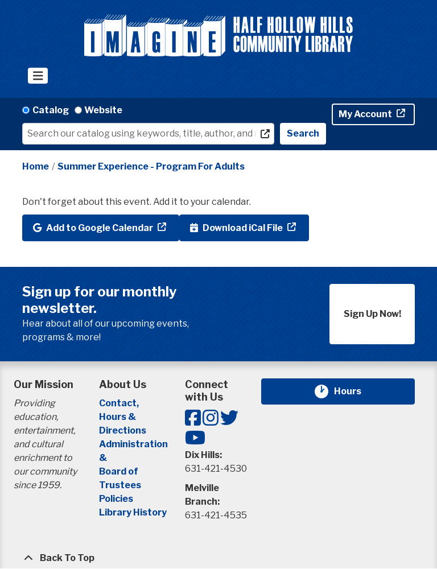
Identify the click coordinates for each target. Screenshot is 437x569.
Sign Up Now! (372, 313)
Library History (133, 512)
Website (103, 110)
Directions (122, 430)
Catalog (50, 110)
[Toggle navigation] (38, 76)
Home (35, 166)
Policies (116, 498)
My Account (366, 114)
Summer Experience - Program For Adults (151, 166)
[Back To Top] (218, 558)
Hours (354, 391)
